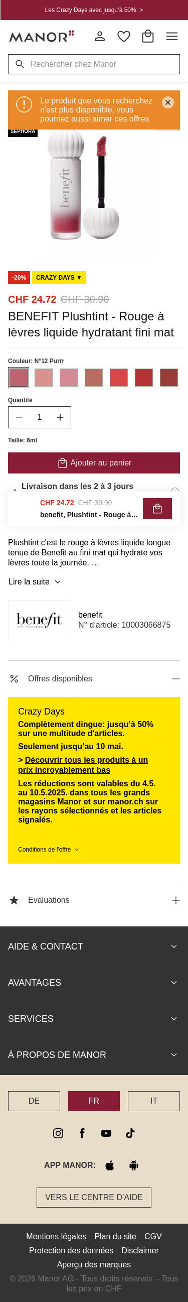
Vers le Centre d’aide (94, 1197)
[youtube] (106, 1133)
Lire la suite (36, 582)
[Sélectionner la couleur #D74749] (119, 378)
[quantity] (40, 417)
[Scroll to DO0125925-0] (59, 277)
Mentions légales (56, 1236)
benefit (90, 615)
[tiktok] (130, 1133)
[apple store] (110, 1165)
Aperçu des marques (94, 1264)
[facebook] (82, 1133)
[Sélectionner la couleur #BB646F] (19, 378)
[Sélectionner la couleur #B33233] (144, 378)
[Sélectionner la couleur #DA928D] (44, 378)
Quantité (20, 400)
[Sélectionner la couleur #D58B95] (69, 378)
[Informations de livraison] (175, 492)
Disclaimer (140, 1250)
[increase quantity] (60, 417)
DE (34, 1101)
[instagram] (58, 1133)
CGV (153, 1236)
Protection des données (71, 1250)
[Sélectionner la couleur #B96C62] (94, 378)
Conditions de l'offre (49, 850)
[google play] (134, 1165)
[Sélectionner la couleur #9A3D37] (169, 378)
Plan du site (115, 1236)
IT (153, 1101)
